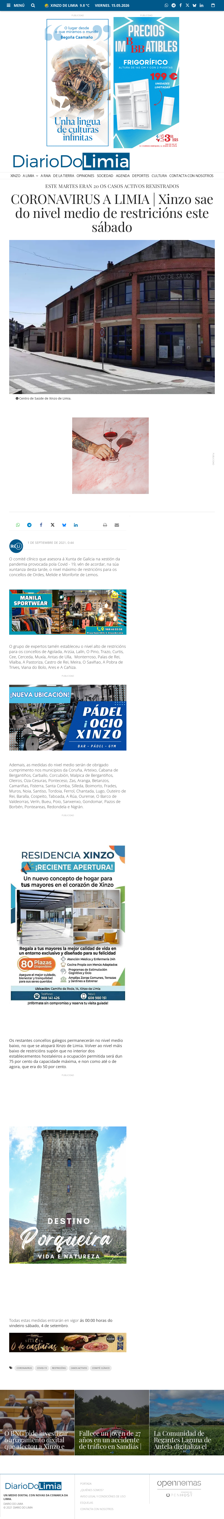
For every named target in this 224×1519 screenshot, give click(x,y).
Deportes (140, 175)
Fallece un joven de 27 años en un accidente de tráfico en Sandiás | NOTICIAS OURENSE (110, 1443)
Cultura (159, 175)
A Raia (46, 175)
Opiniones (85, 175)
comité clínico (101, 1368)
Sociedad (105, 175)
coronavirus (24, 1368)
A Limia (29, 175)
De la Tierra (63, 175)
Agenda (123, 175)
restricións (59, 1368)
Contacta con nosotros (191, 175)
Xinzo (15, 175)
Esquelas (86, 1503)
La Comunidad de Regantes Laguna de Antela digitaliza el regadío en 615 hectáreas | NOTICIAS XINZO (184, 1449)
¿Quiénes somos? (91, 1490)
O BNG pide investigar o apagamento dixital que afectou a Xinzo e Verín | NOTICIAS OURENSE (36, 1446)
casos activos (79, 1368)
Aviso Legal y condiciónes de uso (103, 1496)
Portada (85, 1484)
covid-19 (42, 1368)
